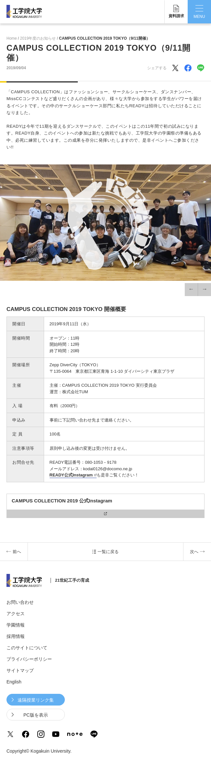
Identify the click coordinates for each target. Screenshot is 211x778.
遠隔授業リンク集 (36, 700)
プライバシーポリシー (29, 659)
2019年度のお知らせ (38, 38)
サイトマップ (20, 670)
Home (11, 38)
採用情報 (15, 636)
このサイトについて (26, 647)
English (13, 681)
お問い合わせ (20, 602)
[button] (191, 289)
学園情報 (15, 625)
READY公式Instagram (71, 475)
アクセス (15, 613)
